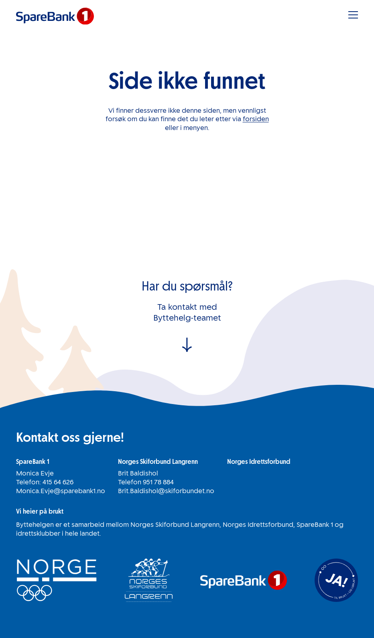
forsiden (256, 119)
